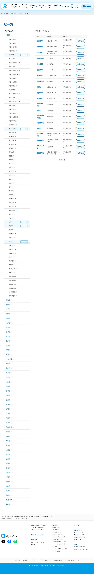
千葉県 (8, 350)
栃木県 (8, 336)
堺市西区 (11, 144)
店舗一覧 (33, 544)
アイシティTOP (4, 13)
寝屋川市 (11, 206)
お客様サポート (78, 530)
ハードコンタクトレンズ (58, 534)
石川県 (8, 373)
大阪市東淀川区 (13, 74)
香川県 (8, 459)
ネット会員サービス (79, 534)
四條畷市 (11, 261)
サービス (76, 525)
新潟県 (8, 363)
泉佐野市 (11, 198)
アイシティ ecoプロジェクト (81, 549)
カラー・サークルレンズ (58, 544)
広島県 (8, 445)
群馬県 (8, 341)
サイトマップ (33, 560)
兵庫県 (8, 418)
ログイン (77, 7)
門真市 (11, 237)
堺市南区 (11, 148)
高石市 (11, 245)
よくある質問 (77, 539)
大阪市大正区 (13, 58)
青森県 (8, 304)
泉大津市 (11, 171)
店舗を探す (13, 13)
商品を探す (55, 525)
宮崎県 (8, 495)
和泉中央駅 (40, 81)
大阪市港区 (12, 55)
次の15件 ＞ (63, 160)
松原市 (11, 214)
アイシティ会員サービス (80, 537)
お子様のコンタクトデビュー (38, 530)
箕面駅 (39, 110)
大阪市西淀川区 (13, 70)
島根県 (8, 436)
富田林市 (11, 202)
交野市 (11, 265)
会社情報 (17, 560)
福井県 (8, 377)
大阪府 (8, 35)
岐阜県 (8, 391)
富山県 (8, 368)
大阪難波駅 (40, 140)
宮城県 (8, 314)
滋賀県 (8, 409)
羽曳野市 (11, 233)
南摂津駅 (40, 93)
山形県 (8, 323)
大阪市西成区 (13, 105)
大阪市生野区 (13, 82)
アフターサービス (78, 532)
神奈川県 (9, 359)
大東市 (11, 218)
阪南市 (11, 272)
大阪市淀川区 (13, 109)
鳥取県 (8, 432)
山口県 (8, 450)
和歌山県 (9, 427)
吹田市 (11, 167)
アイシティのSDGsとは (79, 547)
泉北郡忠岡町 (13, 284)
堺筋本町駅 (40, 153)
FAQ (72, 7)
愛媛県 (8, 463)
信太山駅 (40, 70)
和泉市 (11, 222)
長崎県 (8, 481)
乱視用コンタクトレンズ (58, 539)
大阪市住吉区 (13, 97)
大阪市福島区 (13, 43)
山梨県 (8, 382)
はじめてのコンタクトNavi (37, 527)
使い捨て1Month (56, 532)
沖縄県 (8, 504)
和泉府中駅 (40, 58)
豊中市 (11, 160)
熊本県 (8, 486)
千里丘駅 (40, 75)
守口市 (11, 183)
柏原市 (11, 230)
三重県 (8, 404)
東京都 (8, 354)
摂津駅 (39, 87)
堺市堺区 (11, 132)
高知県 (8, 468)
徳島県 (8, 454)
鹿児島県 (9, 500)
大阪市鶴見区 (13, 113)
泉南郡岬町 (12, 296)
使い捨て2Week (56, 530)
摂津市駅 (40, 98)
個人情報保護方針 (58, 560)
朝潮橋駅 (40, 41)
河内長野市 (12, 210)
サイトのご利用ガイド (45, 560)
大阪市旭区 (12, 86)
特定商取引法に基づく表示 (72, 560)
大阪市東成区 (13, 78)
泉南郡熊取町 (13, 288)
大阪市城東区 (13, 90)
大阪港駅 (40, 47)
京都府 (8, 413)
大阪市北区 (12, 125)
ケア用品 (54, 546)
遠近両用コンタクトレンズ (59, 541)
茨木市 (11, 191)
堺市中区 (11, 136)
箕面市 (11, 226)
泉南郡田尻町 (13, 292)
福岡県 (8, 472)
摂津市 (11, 241)
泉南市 (11, 257)
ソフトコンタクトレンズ (58, 537)
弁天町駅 (40, 52)
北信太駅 (40, 64)
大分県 (8, 490)
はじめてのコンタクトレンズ (39, 525)
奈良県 (8, 422)
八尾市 (11, 195)
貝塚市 (11, 179)
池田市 (11, 163)
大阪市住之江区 (13, 117)
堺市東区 (11, 140)
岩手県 (8, 309)
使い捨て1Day (55, 527)
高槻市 (11, 175)
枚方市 (11, 187)
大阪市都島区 (13, 39)
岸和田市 (11, 156)
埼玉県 (8, 345)
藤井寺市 (11, 249)
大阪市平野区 (13, 121)
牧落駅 (39, 128)
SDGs (75, 544)
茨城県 (8, 332)
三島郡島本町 (13, 276)
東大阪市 (11, 253)
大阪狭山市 (12, 268)
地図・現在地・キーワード (37, 542)
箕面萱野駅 (40, 123)
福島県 (8, 327)
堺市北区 (11, 152)
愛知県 (8, 400)
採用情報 (25, 560)
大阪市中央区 (13, 128)
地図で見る (80, 41)
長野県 (8, 386)
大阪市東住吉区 (13, 101)
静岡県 (8, 395)
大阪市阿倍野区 (13, 93)
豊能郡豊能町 (13, 280)
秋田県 (8, 318)
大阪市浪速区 (13, 66)
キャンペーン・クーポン (37, 535)
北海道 (8, 300)
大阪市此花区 (13, 47)
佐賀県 (8, 477)
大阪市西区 (12, 51)
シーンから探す (56, 551)
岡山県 (8, 441)
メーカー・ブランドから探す (59, 549)
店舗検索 (88, 6)
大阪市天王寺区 (13, 62)
